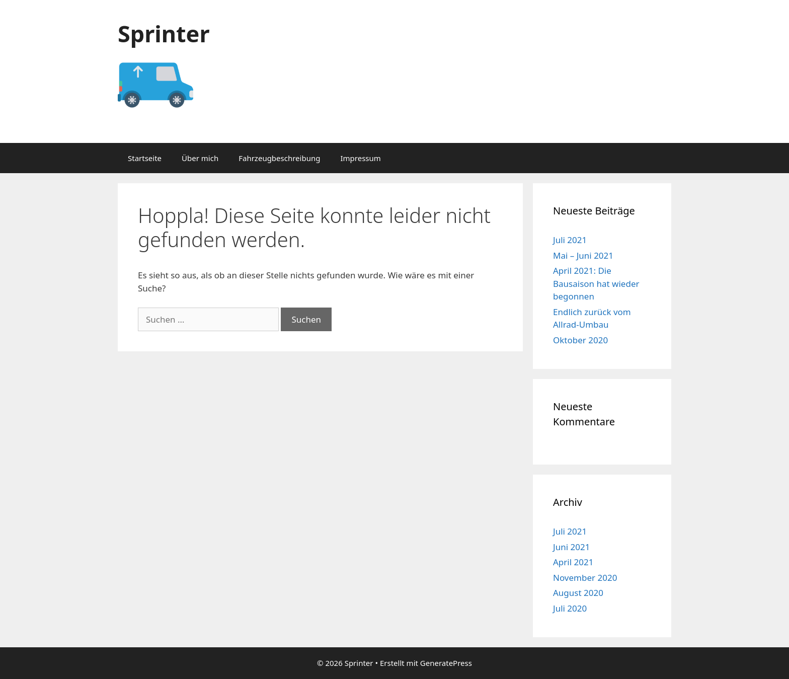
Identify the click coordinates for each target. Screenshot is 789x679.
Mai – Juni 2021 (583, 255)
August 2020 (578, 592)
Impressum (360, 158)
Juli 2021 (570, 240)
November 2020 (585, 577)
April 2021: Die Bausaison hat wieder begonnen (596, 283)
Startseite (145, 158)
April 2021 (573, 562)
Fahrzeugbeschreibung (279, 158)
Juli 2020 (570, 608)
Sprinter (164, 33)
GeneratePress (446, 663)
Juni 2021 (571, 547)
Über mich (200, 158)
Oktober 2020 (580, 340)
